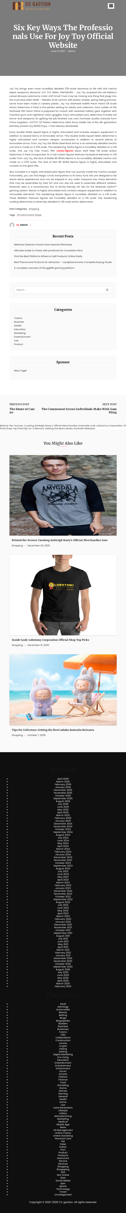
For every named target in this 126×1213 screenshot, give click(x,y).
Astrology (62, 1006)
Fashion (62, 1076)
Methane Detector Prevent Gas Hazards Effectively (43, 244)
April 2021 (63, 947)
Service (63, 1161)
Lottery (63, 1113)
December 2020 (63, 958)
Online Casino (63, 1133)
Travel (63, 1191)
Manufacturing (63, 1116)
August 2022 (63, 902)
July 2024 (63, 837)
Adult (63, 1004)
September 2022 (63, 899)
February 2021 (63, 952)
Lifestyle (63, 1110)
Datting (63, 1051)
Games (63, 1090)
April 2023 (63, 879)
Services (63, 1163)
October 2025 (63, 795)
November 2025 (63, 792)
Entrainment (63, 1068)
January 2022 (63, 921)
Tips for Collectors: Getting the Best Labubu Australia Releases (53, 729)
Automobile (63, 1009)
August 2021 (63, 935)
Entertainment (22, 336)
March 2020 (63, 983)
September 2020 (63, 966)
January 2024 (63, 854)
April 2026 (63, 778)
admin (71, 51)
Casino (18, 318)
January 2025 (63, 820)
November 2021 (63, 927)
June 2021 (63, 941)
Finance (63, 1079)
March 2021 (63, 949)
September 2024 (63, 832)
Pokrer (63, 1147)
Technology (63, 1189)
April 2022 (63, 913)
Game (63, 1088)
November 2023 (63, 860)
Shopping (34, 209)
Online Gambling (63, 1135)
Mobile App (63, 1124)
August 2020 (63, 969)
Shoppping (63, 1169)
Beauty (63, 1012)
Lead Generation (63, 1107)
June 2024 (63, 840)
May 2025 (63, 809)
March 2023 (63, 882)
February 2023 (63, 885)
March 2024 (63, 849)
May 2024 (63, 843)
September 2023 (63, 865)
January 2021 (63, 955)
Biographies (63, 1020)
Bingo (63, 1018)
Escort (63, 1071)
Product (18, 344)
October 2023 (63, 863)
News (63, 1127)
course (63, 1043)
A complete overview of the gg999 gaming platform (44, 268)
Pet (63, 1141)
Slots (63, 1177)
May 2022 (63, 910)
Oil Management (63, 1130)
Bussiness (63, 1029)
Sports (63, 1186)
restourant (63, 1158)
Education (20, 329)
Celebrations (63, 1037)
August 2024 (63, 834)
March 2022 (63, 916)
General (63, 1096)
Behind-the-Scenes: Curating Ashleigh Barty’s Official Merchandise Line (60, 540)
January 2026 (63, 787)
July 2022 (63, 905)
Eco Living (63, 1057)
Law (16, 340)
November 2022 (63, 893)
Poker (63, 1144)
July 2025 (63, 804)
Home (63, 1102)
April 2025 (63, 812)
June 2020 (63, 975)
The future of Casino (22, 410)
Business (19, 321)
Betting (63, 1015)
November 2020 (63, 961)
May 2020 (63, 978)
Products (63, 1155)
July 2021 (63, 938)
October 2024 (63, 829)
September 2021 (63, 933)
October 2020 (63, 963)
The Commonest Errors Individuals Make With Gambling (79, 410)
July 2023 (63, 871)
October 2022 (63, 896)
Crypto (63, 1046)
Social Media (63, 1180)
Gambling (63, 1085)
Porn (63, 1149)
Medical (63, 1121)
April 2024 (63, 846)
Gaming (63, 1093)
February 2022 (63, 919)
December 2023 (63, 857)
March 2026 (63, 781)
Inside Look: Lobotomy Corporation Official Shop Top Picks (50, 639)
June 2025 (63, 806)
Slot (63, 1172)
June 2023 (63, 874)
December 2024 (63, 823)
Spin (62, 1183)
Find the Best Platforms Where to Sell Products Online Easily (48, 256)
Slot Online (63, 1175)
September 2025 (63, 798)
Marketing (20, 333)
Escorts (63, 1074)
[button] (111, 6)
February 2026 (63, 784)
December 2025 (63, 790)
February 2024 (63, 851)
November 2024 (63, 826)
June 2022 (63, 907)
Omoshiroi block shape (29, 215)
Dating (63, 1048)
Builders (63, 1023)
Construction (63, 1040)
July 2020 (63, 972)
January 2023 (63, 888)
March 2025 (63, 815)
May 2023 (63, 877)
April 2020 (63, 980)
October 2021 (62, 930)
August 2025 (63, 801)
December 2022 (63, 891)
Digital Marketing (63, 1054)
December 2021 (63, 924)
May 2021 (63, 944)
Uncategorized (63, 1194)
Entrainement (63, 1065)
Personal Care (63, 1138)
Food (63, 1082)
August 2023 (63, 868)
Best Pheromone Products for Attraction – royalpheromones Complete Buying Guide (63, 262)
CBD (63, 1034)
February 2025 (63, 818)
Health (18, 325)
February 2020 (63, 986)
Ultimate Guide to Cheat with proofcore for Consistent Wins (48, 250)
